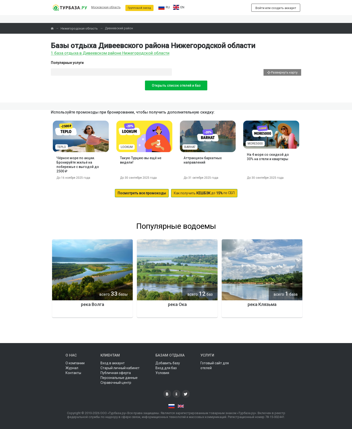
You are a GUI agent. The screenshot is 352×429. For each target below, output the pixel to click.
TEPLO (61, 147)
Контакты (73, 373)
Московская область (106, 7)
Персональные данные (119, 378)
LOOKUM (127, 147)
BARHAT (190, 147)
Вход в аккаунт (112, 363)
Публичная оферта (115, 373)
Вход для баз (166, 368)
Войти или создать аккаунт (275, 8)
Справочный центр (115, 383)
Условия (162, 373)
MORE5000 (255, 143)
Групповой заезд (139, 8)
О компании (75, 363)
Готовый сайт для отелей (214, 365)
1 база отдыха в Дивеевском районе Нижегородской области (110, 53)
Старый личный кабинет (120, 368)
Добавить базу (167, 363)
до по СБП (204, 193)
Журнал (72, 368)
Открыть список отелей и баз (176, 85)
